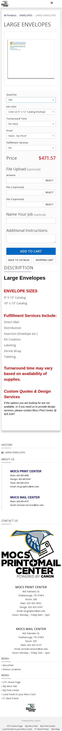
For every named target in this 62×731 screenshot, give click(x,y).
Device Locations (12, 669)
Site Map (55, 729)
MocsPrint (8, 665)
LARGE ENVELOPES (15, 452)
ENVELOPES (25, 15)
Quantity (11, 94)
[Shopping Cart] (50, 4)
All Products (10, 15)
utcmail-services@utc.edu (30, 505)
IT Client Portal (10, 698)
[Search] (43, 4)
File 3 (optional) (15, 199)
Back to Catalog (19, 259)
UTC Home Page (11, 682)
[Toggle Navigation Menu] (58, 4)
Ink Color (11, 106)
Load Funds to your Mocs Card (19, 694)
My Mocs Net (10, 686)
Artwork (10, 175)
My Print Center (11, 690)
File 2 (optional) (15, 187)
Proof (9, 130)
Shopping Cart (45, 259)
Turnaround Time (16, 118)
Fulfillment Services (17, 142)
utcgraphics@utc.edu (28, 486)
